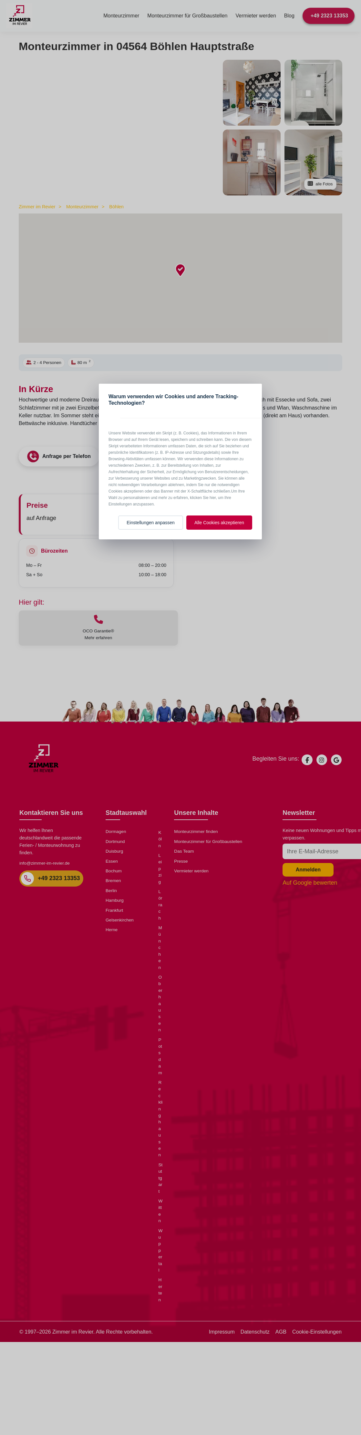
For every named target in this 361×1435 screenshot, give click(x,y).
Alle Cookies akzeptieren (219, 522)
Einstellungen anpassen (151, 522)
